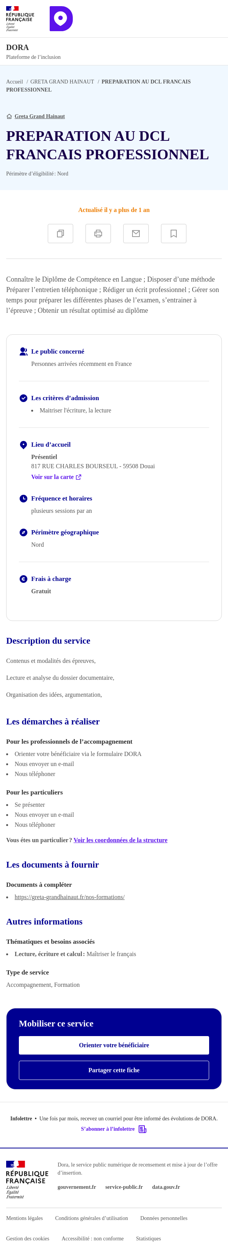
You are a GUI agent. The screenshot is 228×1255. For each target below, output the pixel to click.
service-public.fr (124, 1187)
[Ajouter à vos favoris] (173, 233)
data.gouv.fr (166, 1187)
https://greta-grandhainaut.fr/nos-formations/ (70, 897)
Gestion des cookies (27, 1239)
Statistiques (148, 1239)
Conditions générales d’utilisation (91, 1218)
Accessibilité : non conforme (93, 1239)
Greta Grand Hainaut (40, 116)
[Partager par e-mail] (136, 233)
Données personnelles (163, 1218)
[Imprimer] (98, 233)
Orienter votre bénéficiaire (114, 1045)
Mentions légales (24, 1218)
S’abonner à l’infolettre (114, 1129)
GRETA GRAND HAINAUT (62, 82)
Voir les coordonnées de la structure (121, 840)
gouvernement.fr (77, 1187)
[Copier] (60, 233)
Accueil (14, 82)
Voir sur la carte (56, 477)
